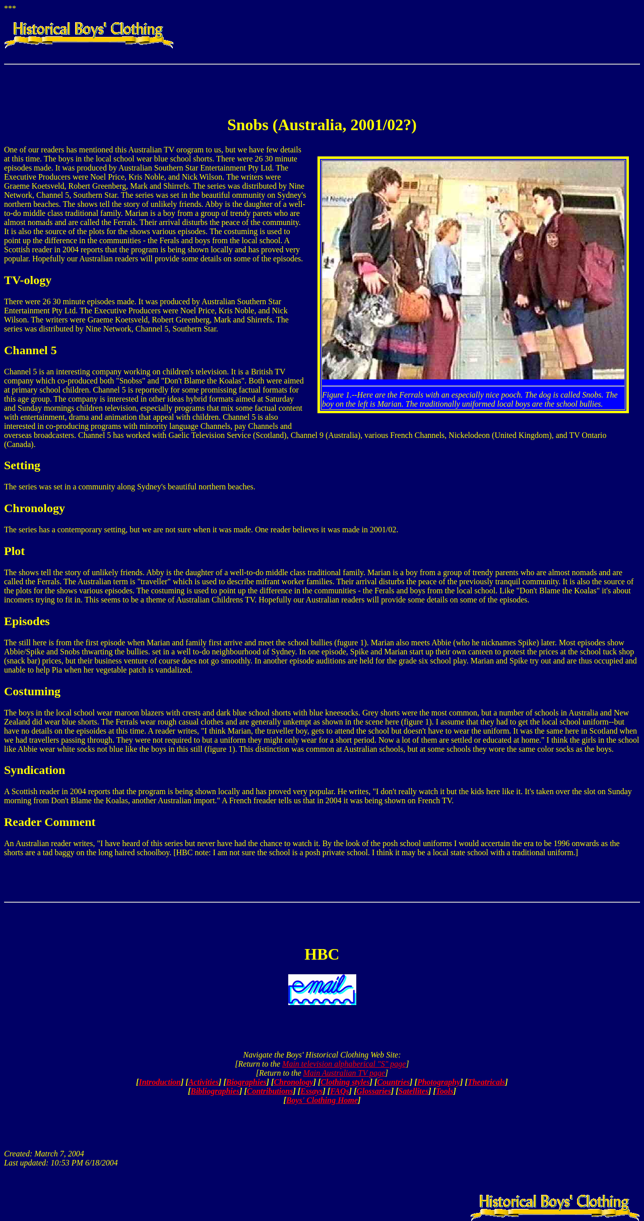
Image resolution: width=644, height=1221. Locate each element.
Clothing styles (344, 1082)
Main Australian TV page (344, 1073)
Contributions (270, 1091)
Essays (311, 1091)
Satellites (414, 1091)
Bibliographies (214, 1091)
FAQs (339, 1091)
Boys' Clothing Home (322, 1100)
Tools (445, 1091)
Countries (393, 1082)
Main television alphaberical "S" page (344, 1064)
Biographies (246, 1082)
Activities (203, 1082)
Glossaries (373, 1091)
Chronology (293, 1082)
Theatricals (486, 1082)
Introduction (160, 1082)
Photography (438, 1082)
